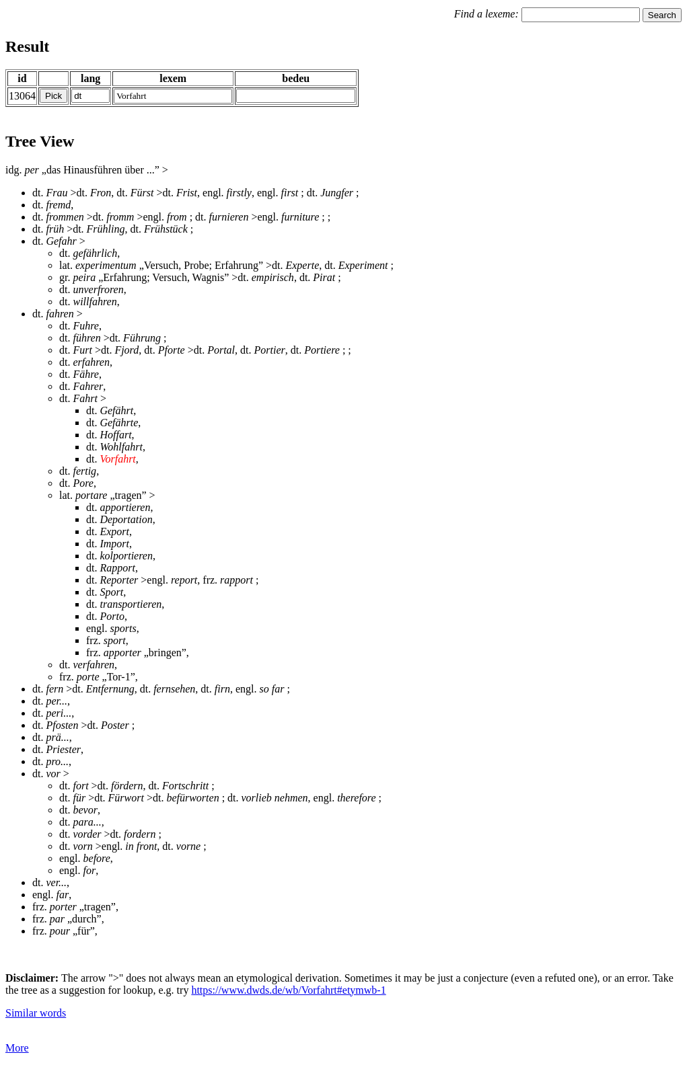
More (17, 1048)
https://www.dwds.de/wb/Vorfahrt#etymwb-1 (288, 990)
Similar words (35, 1013)
